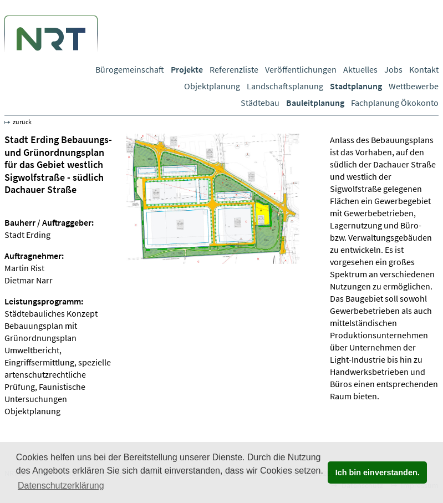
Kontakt (424, 69)
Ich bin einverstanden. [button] (377, 472)
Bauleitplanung (315, 102)
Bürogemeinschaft (129, 69)
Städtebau (260, 102)
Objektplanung (212, 86)
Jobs (393, 69)
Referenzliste (234, 69)
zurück (22, 122)
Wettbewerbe (414, 86)
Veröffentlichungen (301, 69)
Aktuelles (360, 69)
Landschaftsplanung (285, 86)
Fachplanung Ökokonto (395, 102)
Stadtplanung (356, 86)
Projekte (187, 69)
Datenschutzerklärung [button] (61, 485)
